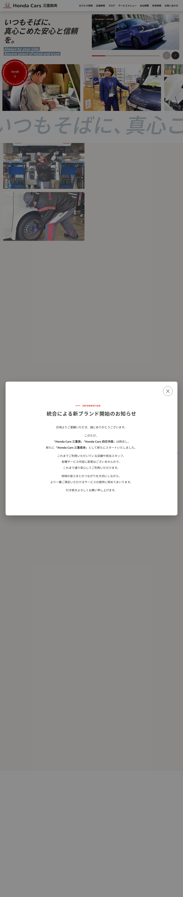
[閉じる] (168, 391)
